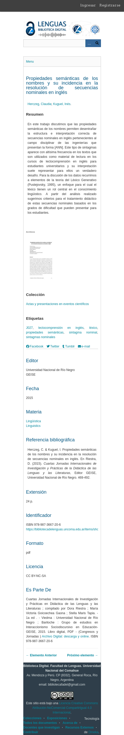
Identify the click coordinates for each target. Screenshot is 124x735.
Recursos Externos (79, 727)
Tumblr (68, 346)
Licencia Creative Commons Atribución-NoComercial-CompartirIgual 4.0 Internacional (65, 707)
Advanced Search (89, 43)
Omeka (93, 732)
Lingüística (33, 421)
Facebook (34, 346)
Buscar (97, 43)
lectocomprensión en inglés (61, 328)
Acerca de (70, 723)
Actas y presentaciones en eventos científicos (57, 304)
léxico (93, 328)
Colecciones (32, 718)
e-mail (84, 346)
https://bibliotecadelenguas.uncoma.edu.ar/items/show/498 (66, 529)
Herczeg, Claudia (40, 104)
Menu (30, 61)
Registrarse (109, 5)
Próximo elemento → (82, 655)
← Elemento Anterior (41, 655)
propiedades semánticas (45, 332)
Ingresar (88, 5)
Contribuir (30, 732)
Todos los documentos (40, 723)
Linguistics (33, 426)
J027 (29, 328)
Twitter (53, 346)
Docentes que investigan (41, 727)
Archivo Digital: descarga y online (65, 636)
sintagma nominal (83, 332)
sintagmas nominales (40, 337)
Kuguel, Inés (61, 104)
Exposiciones (57, 718)
